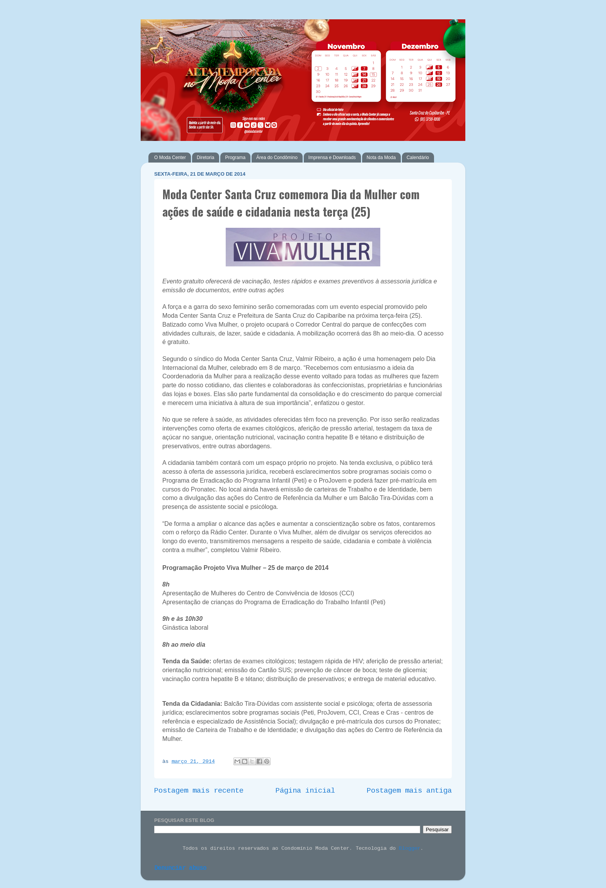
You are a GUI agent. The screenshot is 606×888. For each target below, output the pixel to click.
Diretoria (205, 157)
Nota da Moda (381, 157)
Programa (235, 157)
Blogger (409, 848)
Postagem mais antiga (409, 790)
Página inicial (305, 790)
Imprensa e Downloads (332, 157)
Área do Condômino (277, 157)
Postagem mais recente (198, 790)
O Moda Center (170, 157)
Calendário (418, 157)
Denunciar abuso (180, 868)
